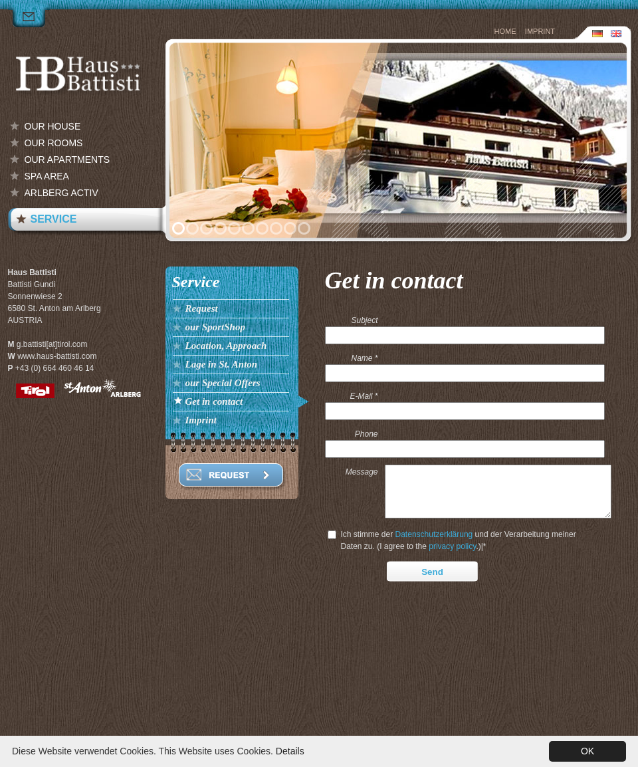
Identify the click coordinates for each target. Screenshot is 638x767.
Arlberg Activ (61, 192)
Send (432, 595)
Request (201, 308)
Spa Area (47, 176)
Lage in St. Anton (221, 364)
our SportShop (215, 327)
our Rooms (54, 143)
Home (505, 31)
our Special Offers (223, 383)
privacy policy (452, 569)
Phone (366, 434)
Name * (364, 358)
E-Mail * (363, 396)
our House (53, 126)
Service (54, 219)
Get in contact (214, 401)
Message (362, 472)
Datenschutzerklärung (434, 557)
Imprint (540, 31)
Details (290, 751)
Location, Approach (226, 345)
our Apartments (67, 159)
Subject (364, 320)
